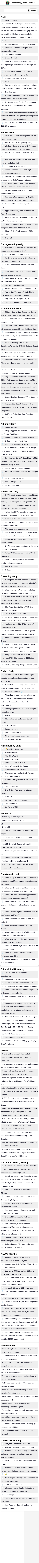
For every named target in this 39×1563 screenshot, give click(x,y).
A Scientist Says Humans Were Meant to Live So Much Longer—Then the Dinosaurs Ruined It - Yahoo (19, 1091)
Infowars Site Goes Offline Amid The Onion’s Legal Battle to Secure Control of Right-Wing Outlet (19, 407)
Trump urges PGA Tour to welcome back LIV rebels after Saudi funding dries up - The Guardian (18, 1135)
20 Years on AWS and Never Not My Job (20, 1298)
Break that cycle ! (11, 20)
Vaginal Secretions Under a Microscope (20, 44)
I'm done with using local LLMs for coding (21, 986)
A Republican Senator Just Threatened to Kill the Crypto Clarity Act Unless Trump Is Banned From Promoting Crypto (19, 1169)
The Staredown (11, 804)
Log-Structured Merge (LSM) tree (17, 299)
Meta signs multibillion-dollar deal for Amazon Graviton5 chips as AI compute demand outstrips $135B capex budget (19, 1335)
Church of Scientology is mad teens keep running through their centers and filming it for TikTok (18, 64)
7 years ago (9, 1495)
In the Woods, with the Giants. (16, 766)
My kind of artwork (12, 485)
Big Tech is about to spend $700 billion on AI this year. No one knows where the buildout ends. (19, 363)
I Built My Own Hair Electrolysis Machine (17, 844)
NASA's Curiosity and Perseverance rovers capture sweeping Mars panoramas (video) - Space (18, 1101)
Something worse (11, 729)
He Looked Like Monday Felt (16, 800)
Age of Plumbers (11, 566)
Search (33, 10)
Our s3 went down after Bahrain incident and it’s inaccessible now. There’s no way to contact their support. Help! (18, 1281)
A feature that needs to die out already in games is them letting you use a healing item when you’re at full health (18, 600)
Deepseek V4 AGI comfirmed (16, 979)
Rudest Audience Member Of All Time (19, 438)
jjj (2, 824)
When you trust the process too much (19, 1447)
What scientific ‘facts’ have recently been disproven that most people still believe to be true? (18, 905)
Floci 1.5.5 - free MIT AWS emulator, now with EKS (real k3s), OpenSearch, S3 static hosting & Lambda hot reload (18, 1311)
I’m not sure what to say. (14, 41)
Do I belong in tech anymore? (13, 817)
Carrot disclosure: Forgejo (11, 847)
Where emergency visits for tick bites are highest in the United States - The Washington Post (18, 1081)
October (8, 570)
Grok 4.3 (8, 238)
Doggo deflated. (11, 58)
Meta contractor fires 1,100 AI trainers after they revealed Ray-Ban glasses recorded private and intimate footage (19, 336)
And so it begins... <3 (13, 482)
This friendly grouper (13, 54)
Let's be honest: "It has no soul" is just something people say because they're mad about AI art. (17, 678)
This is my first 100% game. (15, 614)
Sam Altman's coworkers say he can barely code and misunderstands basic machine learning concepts (19, 1454)
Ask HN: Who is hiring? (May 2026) (18, 143)
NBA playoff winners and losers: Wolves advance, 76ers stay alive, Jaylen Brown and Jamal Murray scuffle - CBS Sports (18, 1152)
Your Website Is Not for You (15, 166)
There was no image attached (16, 529)
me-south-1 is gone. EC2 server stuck (19, 1288)
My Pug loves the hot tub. (15, 478)
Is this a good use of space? (16, 78)
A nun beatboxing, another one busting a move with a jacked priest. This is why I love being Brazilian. (18, 451)
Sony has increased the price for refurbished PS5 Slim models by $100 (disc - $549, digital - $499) (18, 658)
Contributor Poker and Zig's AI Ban (15, 820)
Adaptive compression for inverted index (20, 289)
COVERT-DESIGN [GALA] (15, 763)
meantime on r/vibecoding (15, 1037)
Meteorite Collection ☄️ (14, 692)
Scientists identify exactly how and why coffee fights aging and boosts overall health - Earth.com (18, 1057)
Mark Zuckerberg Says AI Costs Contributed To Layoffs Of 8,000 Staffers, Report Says (19, 346)
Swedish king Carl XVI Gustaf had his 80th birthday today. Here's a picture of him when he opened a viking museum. (19, 461)
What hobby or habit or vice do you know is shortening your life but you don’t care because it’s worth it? (19, 881)
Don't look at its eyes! (13, 732)
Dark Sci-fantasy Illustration (15, 770)
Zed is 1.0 (5, 841)
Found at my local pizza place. (16, 444)
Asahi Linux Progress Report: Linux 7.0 (16, 858)
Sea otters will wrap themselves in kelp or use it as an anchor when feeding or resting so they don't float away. (19, 88)
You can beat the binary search (17, 255)
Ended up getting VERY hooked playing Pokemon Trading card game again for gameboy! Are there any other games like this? (19, 647)
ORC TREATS (10, 726)
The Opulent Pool (12, 787)
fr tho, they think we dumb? (15, 519)
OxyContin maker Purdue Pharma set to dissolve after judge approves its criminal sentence (18, 105)
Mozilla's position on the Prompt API (15, 861)
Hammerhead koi (11, 753)
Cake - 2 (8, 797)
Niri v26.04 (6, 827)
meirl (7, 82)
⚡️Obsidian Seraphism (14, 749)
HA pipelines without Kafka (15, 285)
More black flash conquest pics (17, 736)
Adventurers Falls (12, 759)
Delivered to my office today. (16, 441)
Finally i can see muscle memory (17, 468)
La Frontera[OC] (11, 807)
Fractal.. (8, 715)
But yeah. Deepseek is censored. (17, 1444)
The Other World (11, 756)
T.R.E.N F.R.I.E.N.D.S (13, 1485)
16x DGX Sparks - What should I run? (19, 983)
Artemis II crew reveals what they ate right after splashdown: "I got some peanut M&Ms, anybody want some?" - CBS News (19, 1111)
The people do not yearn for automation (17, 837)
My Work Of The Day (13, 739)
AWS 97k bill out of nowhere (16, 1329)
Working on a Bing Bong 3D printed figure (21, 665)
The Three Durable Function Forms (18, 302)
